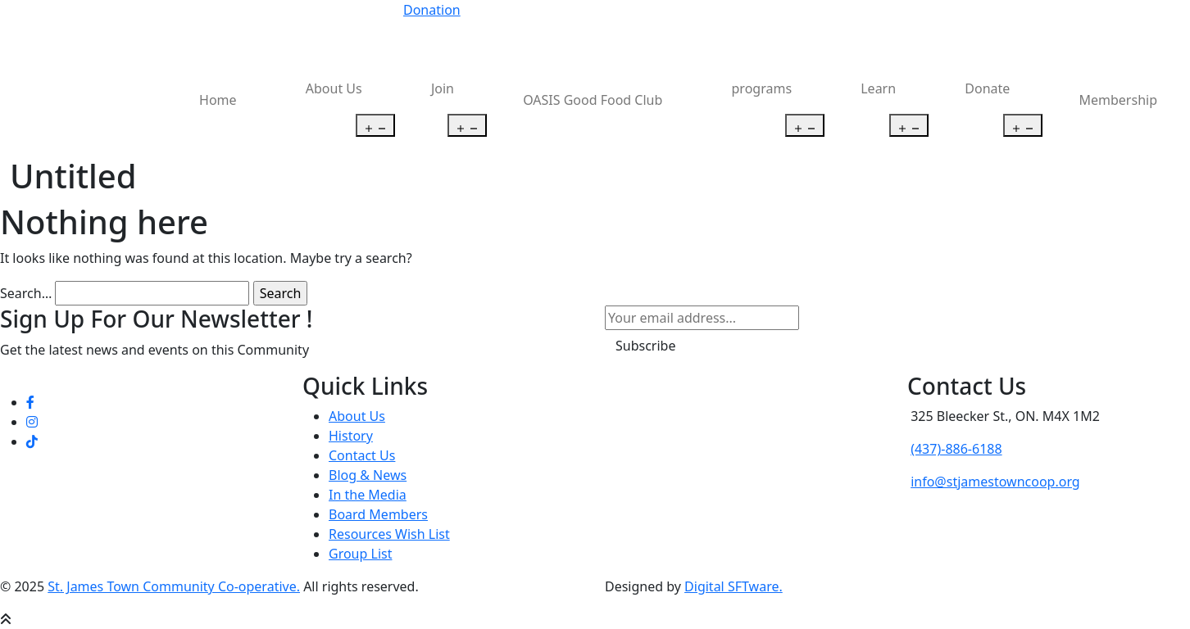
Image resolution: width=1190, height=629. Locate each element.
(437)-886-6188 (956, 449)
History (351, 436)
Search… (26, 293)
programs (762, 88)
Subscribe (645, 346)
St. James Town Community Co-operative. (174, 586)
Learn (878, 88)
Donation (432, 10)
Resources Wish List (389, 534)
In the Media (368, 495)
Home (218, 100)
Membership (1118, 100)
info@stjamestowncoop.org (995, 482)
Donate (987, 88)
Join (442, 88)
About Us (334, 88)
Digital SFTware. (733, 586)
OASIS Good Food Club (592, 100)
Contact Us (362, 455)
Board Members (378, 514)
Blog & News (368, 475)
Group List (360, 554)
